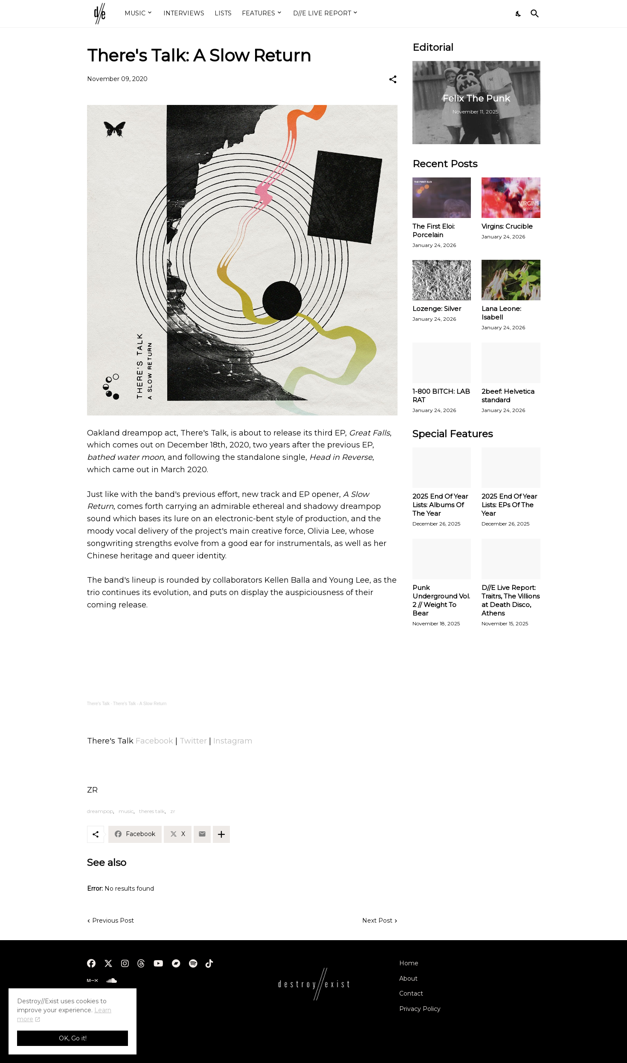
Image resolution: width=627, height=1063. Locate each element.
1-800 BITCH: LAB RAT (441, 395)
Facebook (154, 741)
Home (408, 963)
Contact (411, 993)
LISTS (223, 13)
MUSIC (135, 13)
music (126, 811)
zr (172, 811)
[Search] (533, 13)
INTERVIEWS (183, 13)
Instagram (233, 741)
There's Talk (98, 703)
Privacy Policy (420, 1009)
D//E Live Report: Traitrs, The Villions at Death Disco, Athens (511, 600)
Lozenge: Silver (436, 309)
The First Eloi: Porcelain (433, 230)
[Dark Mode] (518, 13)
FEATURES (258, 13)
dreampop (100, 811)
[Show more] (221, 834)
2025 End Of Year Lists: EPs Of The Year (509, 504)
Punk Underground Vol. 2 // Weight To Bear (441, 600)
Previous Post (113, 920)
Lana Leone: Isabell (501, 313)
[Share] (393, 79)
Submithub (103, 1016)
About (408, 978)
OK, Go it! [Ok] (73, 1038)
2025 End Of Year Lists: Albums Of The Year (440, 504)
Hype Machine (109, 1001)
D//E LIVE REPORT (322, 13)
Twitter (193, 741)
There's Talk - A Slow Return (139, 703)
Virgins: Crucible (507, 226)
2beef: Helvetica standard (508, 395)
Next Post (377, 920)
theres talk (152, 811)
